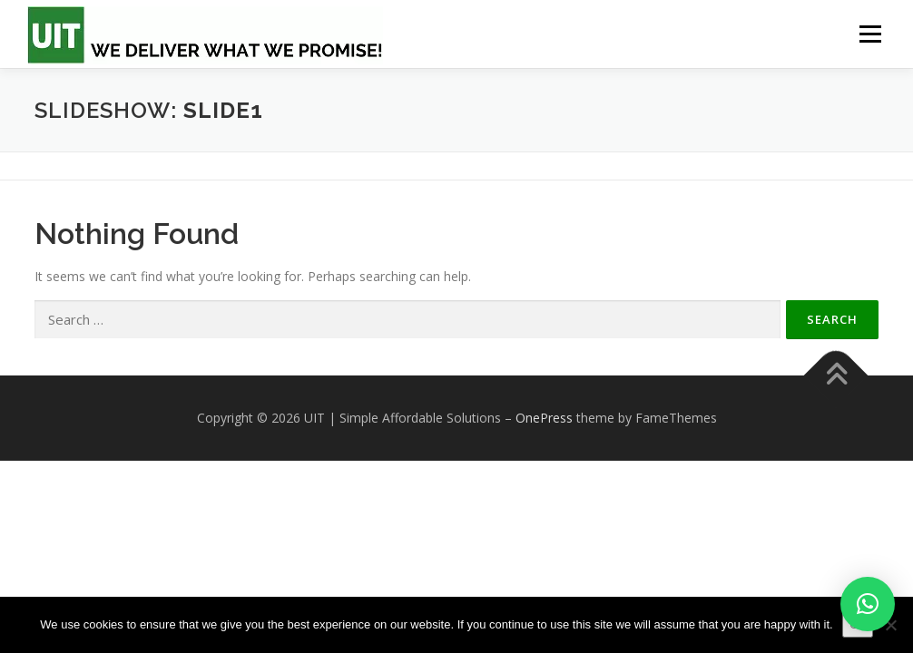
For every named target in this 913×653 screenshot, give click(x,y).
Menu (870, 34)
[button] (867, 604)
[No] (890, 625)
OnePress (544, 417)
